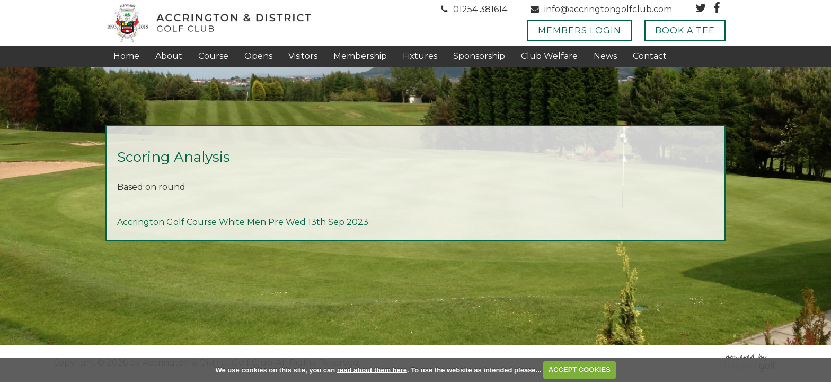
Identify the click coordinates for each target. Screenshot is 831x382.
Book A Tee (685, 30)
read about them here (372, 370)
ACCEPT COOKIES (580, 370)
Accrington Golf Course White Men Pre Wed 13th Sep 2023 (242, 222)
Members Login (579, 30)
